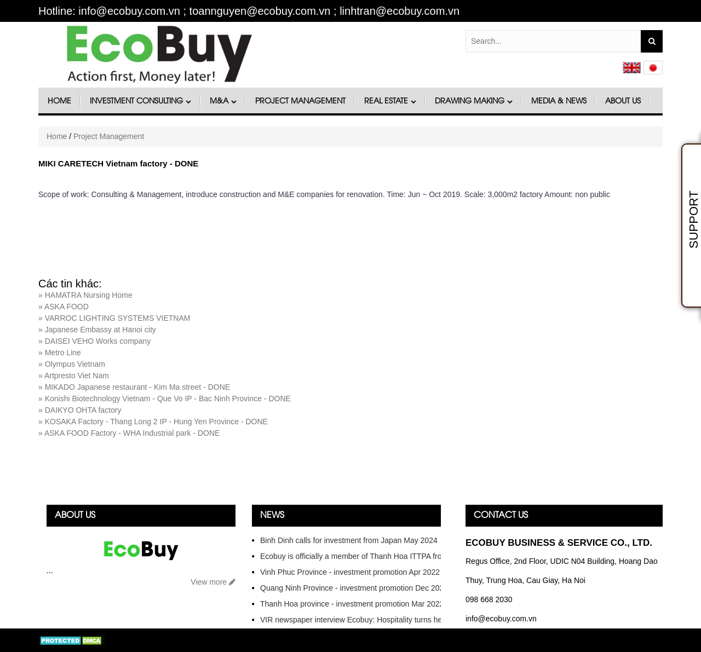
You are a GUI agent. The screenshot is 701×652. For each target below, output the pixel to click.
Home (59, 101)
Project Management (300, 101)
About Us (623, 101)
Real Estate (390, 101)
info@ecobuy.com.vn (501, 618)
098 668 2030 (489, 599)
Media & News (559, 101)
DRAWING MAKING (474, 101)
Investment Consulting (140, 101)
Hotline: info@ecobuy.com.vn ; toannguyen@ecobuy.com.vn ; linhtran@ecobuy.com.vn (248, 11)
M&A (223, 101)
